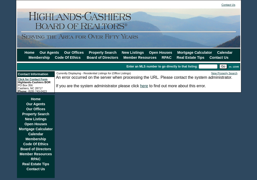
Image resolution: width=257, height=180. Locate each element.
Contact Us (228, 4)
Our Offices (74, 52)
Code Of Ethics (68, 58)
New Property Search (224, 73)
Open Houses (160, 52)
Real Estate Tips (190, 58)
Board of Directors (102, 58)
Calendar (225, 52)
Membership (39, 58)
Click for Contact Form (33, 79)
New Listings (133, 52)
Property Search (103, 52)
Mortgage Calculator (194, 52)
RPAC (167, 58)
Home (29, 52)
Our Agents (49, 52)
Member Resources (140, 58)
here (144, 86)
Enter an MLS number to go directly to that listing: (162, 66)
